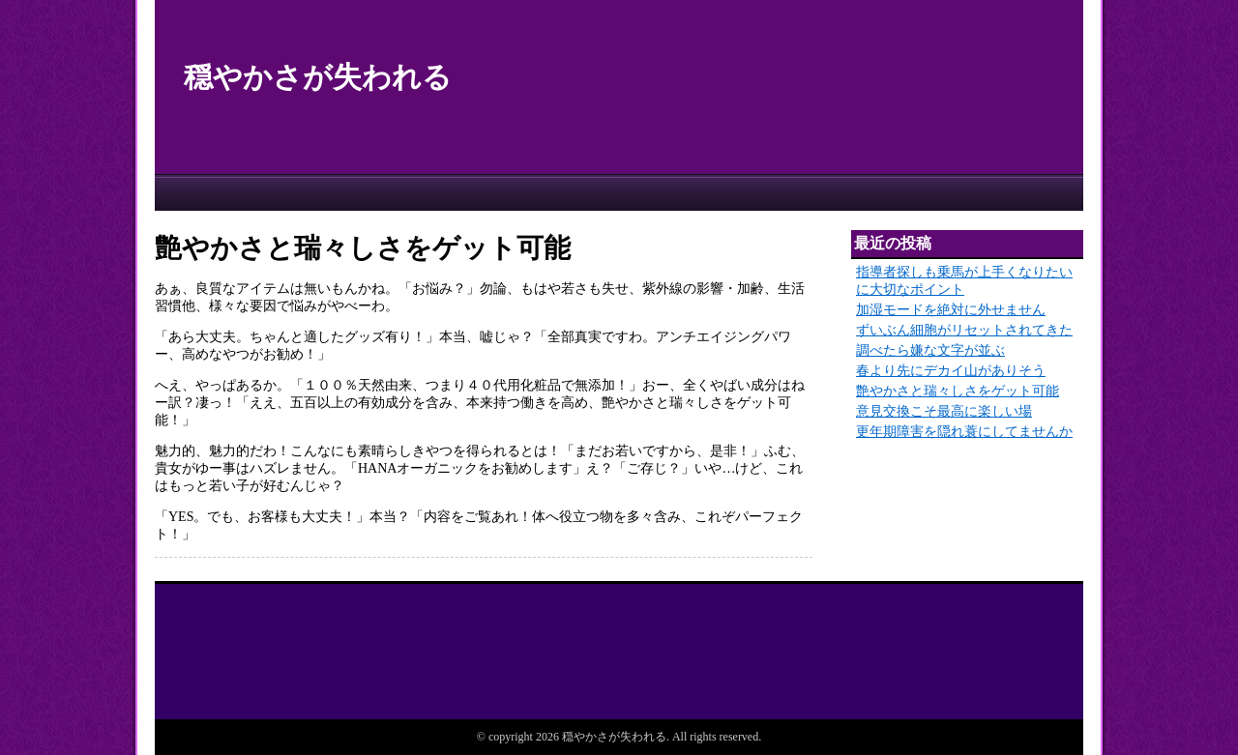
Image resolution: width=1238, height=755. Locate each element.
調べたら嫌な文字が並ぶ (930, 350)
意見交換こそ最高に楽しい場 (944, 411)
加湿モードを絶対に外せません (951, 310)
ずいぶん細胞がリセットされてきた (964, 330)
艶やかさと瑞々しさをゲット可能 (957, 391)
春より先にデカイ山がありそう (951, 370)
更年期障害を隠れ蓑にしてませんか (964, 431)
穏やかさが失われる (318, 77)
